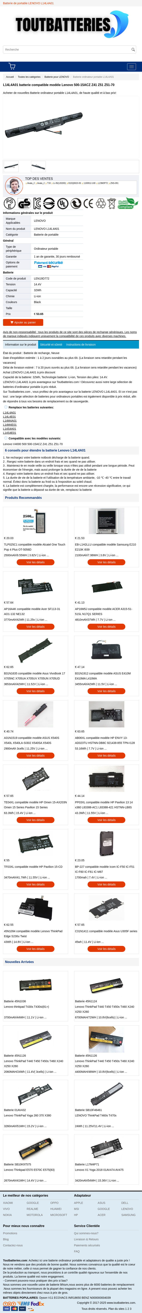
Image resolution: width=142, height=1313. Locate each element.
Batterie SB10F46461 (88, 1110)
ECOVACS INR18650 (67, 1297)
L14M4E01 (10, 424)
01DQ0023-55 (74, 183)
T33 (49, 183)
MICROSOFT (58, 1215)
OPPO (54, 1202)
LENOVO (40, 220)
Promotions (10, 1233)
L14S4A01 (9, 428)
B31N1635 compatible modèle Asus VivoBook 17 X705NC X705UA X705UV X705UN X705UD (34, 676)
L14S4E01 (9, 432)
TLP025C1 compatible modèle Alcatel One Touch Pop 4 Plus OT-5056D (34, 547)
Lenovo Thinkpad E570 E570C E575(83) (29, 1169)
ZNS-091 (114, 183)
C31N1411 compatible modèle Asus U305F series (106, 931)
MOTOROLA (35, 1215)
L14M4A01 (10, 420)
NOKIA (7, 1215)
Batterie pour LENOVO (56, 77)
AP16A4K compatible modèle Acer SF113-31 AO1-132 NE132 (32, 611)
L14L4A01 (9, 412)
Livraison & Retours (86, 1239)
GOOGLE (33, 1202)
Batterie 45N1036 (15, 1001)
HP (76, 1215)
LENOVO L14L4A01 (46, 228)
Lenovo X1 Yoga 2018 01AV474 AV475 (99, 1169)
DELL (124, 1202)
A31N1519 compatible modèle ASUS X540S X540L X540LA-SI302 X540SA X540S (31, 740)
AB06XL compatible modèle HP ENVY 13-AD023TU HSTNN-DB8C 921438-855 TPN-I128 (105, 740)
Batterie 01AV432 (15, 1110)
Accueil (10, 77)
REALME (32, 1208)
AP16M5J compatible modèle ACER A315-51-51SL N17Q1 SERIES (103, 611)
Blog (6, 1239)
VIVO (6, 1208)
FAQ (77, 1251)
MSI (76, 1208)
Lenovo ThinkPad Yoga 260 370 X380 (27, 1115)
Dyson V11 (46, 1297)
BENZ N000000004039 (96, 1297)
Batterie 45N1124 (86, 1001)
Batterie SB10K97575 (17, 1164)
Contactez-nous (13, 1245)
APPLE (78, 1202)
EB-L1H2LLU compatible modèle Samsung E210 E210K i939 (105, 547)
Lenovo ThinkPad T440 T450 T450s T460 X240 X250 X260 (104, 1009)
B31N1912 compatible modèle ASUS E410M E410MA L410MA (103, 676)
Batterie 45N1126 (15, 1055)
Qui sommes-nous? (86, 1233)
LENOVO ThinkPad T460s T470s (95, 1115)
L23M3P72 (103, 183)
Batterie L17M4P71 (87, 1164)
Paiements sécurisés (87, 1245)
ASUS (101, 1202)
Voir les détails (36, 562)
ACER (101, 1215)
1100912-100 (89, 183)
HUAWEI (55, 1208)
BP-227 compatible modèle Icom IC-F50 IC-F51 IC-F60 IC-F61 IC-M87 (105, 869)
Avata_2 (31, 183)
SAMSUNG (128, 1215)
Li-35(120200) (59, 183)
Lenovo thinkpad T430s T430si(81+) (26, 1006)
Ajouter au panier (23, 322)
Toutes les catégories (29, 77)
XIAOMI (8, 1202)
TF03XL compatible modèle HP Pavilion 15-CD (33, 866)
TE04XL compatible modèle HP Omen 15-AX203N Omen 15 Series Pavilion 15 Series (35, 805)
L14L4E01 (9, 416)
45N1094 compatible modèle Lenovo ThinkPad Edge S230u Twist (33, 934)
